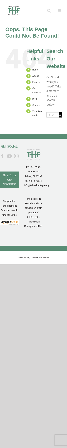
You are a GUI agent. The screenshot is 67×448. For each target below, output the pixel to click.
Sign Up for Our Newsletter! (9, 179)
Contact (36, 105)
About (35, 75)
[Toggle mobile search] (49, 11)
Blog (34, 98)
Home (35, 69)
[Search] (60, 114)
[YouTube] (9, 156)
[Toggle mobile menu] (60, 11)
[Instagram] (16, 156)
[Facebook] (2, 156)
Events (36, 82)
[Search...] (52, 114)
